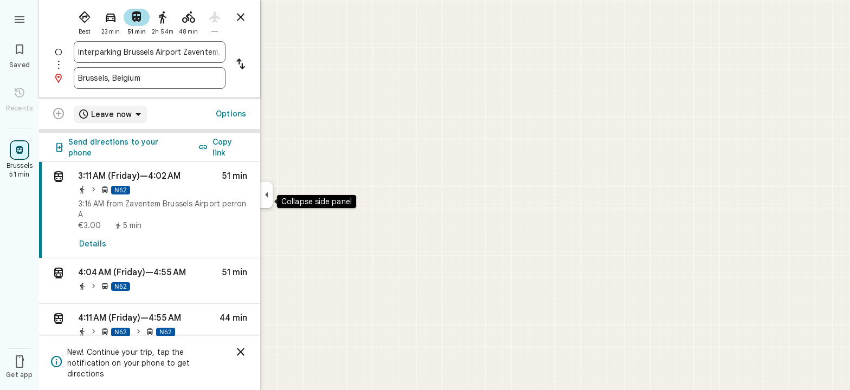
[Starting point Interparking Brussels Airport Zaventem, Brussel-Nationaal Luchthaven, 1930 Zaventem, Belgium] (149, 52)
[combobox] (149, 52)
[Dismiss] (240, 352)
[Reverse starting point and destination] (241, 65)
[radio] (85, 20)
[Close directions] (240, 17)
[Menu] (19, 18)
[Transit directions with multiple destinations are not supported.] (58, 114)
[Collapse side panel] (266, 195)
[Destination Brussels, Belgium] (149, 78)
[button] (149, 281)
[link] (149, 210)
